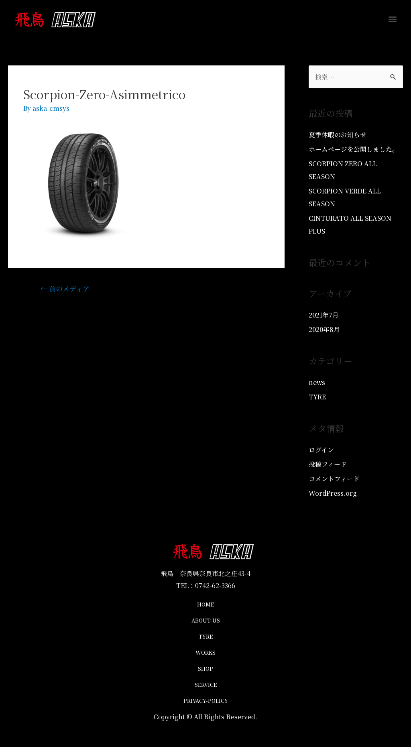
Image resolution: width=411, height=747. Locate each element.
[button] (392, 18)
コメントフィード (334, 478)
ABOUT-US (205, 620)
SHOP (205, 668)
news (317, 382)
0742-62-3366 (215, 585)
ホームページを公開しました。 (354, 149)
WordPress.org (333, 493)
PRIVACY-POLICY (205, 700)
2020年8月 (324, 329)
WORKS (205, 652)
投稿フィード (328, 464)
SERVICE (206, 684)
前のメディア (65, 288)
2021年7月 (324, 315)
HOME (205, 604)
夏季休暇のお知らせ (337, 134)
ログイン (321, 449)
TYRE (317, 396)
